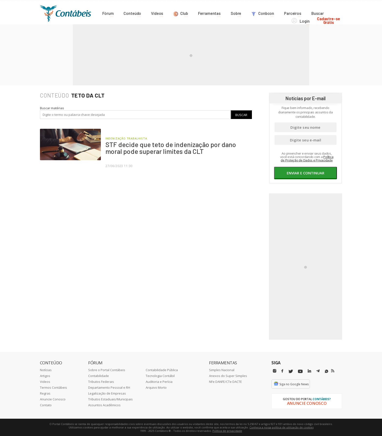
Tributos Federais (101, 381)
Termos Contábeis (53, 387)
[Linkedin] (309, 370)
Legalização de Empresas (107, 393)
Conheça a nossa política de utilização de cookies (281, 427)
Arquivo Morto (156, 387)
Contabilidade (98, 375)
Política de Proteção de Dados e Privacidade (307, 158)
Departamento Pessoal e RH (109, 387)
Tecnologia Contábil (160, 375)
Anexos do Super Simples (228, 375)
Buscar (241, 114)
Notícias (46, 369)
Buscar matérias (52, 108)
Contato (46, 405)
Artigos (45, 375)
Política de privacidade (227, 430)
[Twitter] (290, 371)
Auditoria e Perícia (159, 381)
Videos (45, 381)
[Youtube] (300, 371)
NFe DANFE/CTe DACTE (225, 381)
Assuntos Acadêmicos (104, 405)
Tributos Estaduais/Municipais (110, 399)
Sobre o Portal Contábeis (106, 369)
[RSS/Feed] (333, 370)
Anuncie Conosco (53, 399)
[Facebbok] (282, 370)
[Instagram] (274, 370)
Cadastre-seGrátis (330, 12)
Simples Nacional (221, 369)
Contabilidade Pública (162, 369)
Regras (45, 393)
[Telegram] (318, 371)
